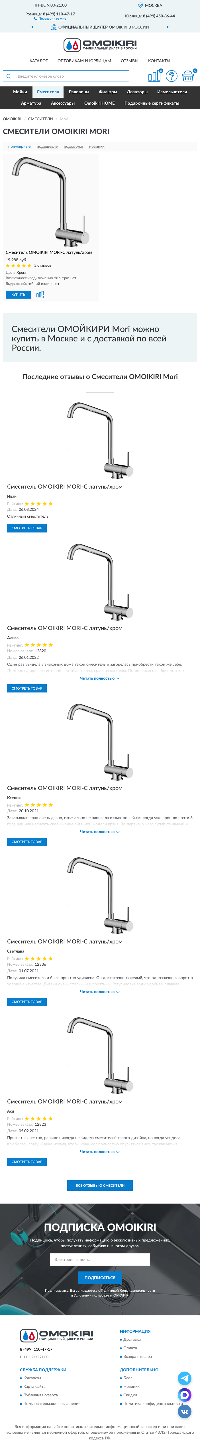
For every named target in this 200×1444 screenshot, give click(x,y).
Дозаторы (137, 92)
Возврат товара (137, 1357)
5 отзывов (42, 266)
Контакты (159, 61)
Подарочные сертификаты (152, 103)
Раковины (79, 92)
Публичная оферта (40, 1396)
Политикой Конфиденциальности (128, 1290)
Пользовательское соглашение (51, 1404)
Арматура (31, 103)
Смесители (48, 92)
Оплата (130, 1348)
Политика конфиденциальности (153, 1404)
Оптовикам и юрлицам (84, 61)
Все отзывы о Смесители (100, 1185)
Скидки (130, 1396)
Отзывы (129, 61)
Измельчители (172, 92)
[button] (50, 18)
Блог (127, 1378)
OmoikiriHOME (99, 103)
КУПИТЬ (18, 294)
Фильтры (108, 92)
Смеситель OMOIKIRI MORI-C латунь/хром (65, 487)
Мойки (20, 92)
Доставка (132, 1340)
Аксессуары (63, 103)
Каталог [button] (39, 61)
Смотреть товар (27, 528)
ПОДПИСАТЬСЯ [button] (100, 1278)
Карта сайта (34, 1387)
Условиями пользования (93, 1295)
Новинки (131, 1387)
